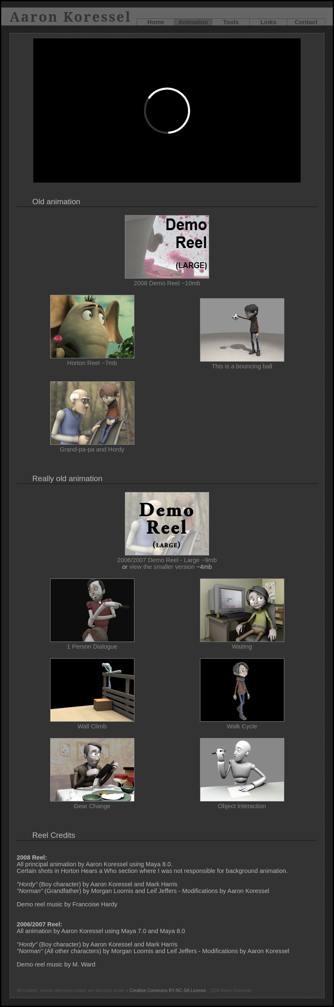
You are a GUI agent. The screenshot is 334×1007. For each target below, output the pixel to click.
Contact (306, 22)
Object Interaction (242, 802)
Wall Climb (92, 723)
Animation (193, 22)
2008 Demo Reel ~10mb (167, 280)
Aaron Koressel (71, 16)
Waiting (242, 643)
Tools (231, 22)
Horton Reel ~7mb (92, 359)
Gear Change (92, 802)
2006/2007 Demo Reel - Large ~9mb (167, 556)
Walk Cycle (242, 723)
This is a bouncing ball (242, 363)
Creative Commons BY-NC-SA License (167, 990)
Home (155, 22)
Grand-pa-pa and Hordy (92, 446)
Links (268, 22)
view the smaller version (162, 566)
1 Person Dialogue (92, 643)
